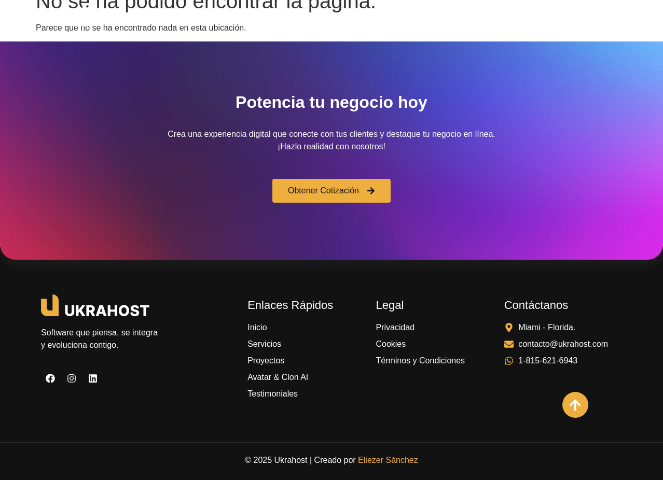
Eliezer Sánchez (388, 460)
